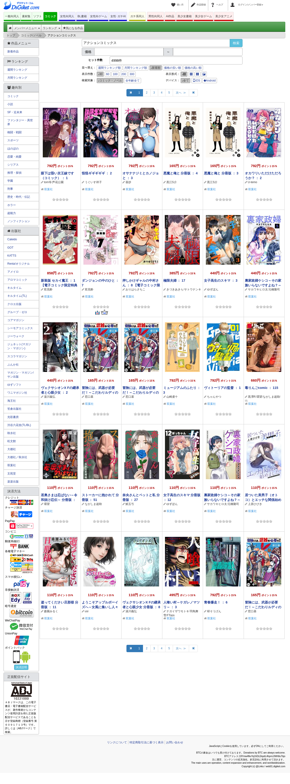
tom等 (48, 182)
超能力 (11, 213)
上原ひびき (255, 504)
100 (115, 74)
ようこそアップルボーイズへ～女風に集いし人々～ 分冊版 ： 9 (100, 607)
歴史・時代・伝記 (18, 196)
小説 (10, 104)
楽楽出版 (13, 481)
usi (86, 611)
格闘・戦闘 (14, 132)
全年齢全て (133, 80)
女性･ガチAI (118, 16)
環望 (259, 396)
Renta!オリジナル (18, 263)
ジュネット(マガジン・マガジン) (19, 346)
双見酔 (48, 289)
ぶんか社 (13, 364)
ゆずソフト (14, 384)
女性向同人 (67, 16)
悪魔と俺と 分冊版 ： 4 (180, 173)
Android (210, 80)
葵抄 (128, 182)
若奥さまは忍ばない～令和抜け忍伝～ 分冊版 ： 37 (59, 499)
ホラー (11, 205)
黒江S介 (171, 182)
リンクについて (117, 742)
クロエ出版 (14, 304)
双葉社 (48, 189)
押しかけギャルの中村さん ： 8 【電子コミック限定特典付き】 (141, 285)
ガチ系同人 (137, 16)
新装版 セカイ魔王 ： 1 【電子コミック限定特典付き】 (59, 285)
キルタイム (14, 287)
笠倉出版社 (14, 408)
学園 (10, 180)
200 (123, 74)
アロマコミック (17, 279)
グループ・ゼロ (17, 312)
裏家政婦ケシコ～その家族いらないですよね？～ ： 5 (263, 285)
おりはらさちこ (135, 289)
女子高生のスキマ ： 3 (221, 280)
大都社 (11, 449)
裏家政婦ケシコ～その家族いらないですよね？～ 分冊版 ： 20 (222, 499)
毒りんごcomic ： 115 (261, 388)
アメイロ (13, 271)
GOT (10, 247)
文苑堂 (11, 473)
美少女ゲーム (203, 16)
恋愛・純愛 (14, 156)
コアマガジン (15, 320)
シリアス (13, 164)
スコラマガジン (17, 356)
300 (132, 74)
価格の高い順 (193, 67)
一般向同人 (12, 16)
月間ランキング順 (135, 67)
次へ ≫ (181, 92)
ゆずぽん (212, 289)
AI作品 (170, 16)
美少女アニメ (223, 16)
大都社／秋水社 (17, 457)
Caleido (12, 239)
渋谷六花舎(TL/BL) (19, 425)
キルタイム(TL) (17, 295)
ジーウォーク (15, 336)
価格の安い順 (172, 67)
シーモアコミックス (20, 328)
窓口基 (89, 396)
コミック (50, 16)
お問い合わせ (174, 742)
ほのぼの (13, 148)
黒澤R (252, 396)
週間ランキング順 (109, 67)
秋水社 (11, 433)
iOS (196, 80)
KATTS (11, 255)
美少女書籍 (184, 16)
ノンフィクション (18, 221)
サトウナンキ (192, 289)
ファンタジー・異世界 (20, 122)
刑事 (10, 188)
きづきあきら (174, 289)
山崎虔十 (172, 396)
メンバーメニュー (27, 28)
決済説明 (21, 667)
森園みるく (51, 611)
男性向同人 (155, 16)
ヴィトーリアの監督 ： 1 (222, 388)
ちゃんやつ (214, 396)
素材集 (26, 16)
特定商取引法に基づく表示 (147, 742)
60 (107, 74)
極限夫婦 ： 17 (174, 280)
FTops (171, 615)
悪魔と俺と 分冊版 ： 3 (221, 173)
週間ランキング (17, 69)
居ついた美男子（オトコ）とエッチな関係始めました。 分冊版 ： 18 (263, 499)
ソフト (37, 16)
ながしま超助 (271, 396)
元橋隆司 (274, 289)
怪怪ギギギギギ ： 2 (97, 173)
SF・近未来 (14, 112)
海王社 (11, 400)
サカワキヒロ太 (258, 289)
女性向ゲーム (98, 16)
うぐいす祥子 (93, 182)
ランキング (51, 28)
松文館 (11, 441)
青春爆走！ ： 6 (216, 602)
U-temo (252, 182)
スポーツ (13, 140)
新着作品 (13, 51)
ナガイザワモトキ (177, 611)
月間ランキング (17, 77)
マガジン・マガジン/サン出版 (20, 374)
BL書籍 (82, 16)
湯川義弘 (49, 396)
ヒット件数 (95, 60)
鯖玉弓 (130, 504)
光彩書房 (13, 417)
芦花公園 (58, 182)
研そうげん (214, 611)
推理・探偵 (14, 172)
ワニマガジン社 (17, 392)
